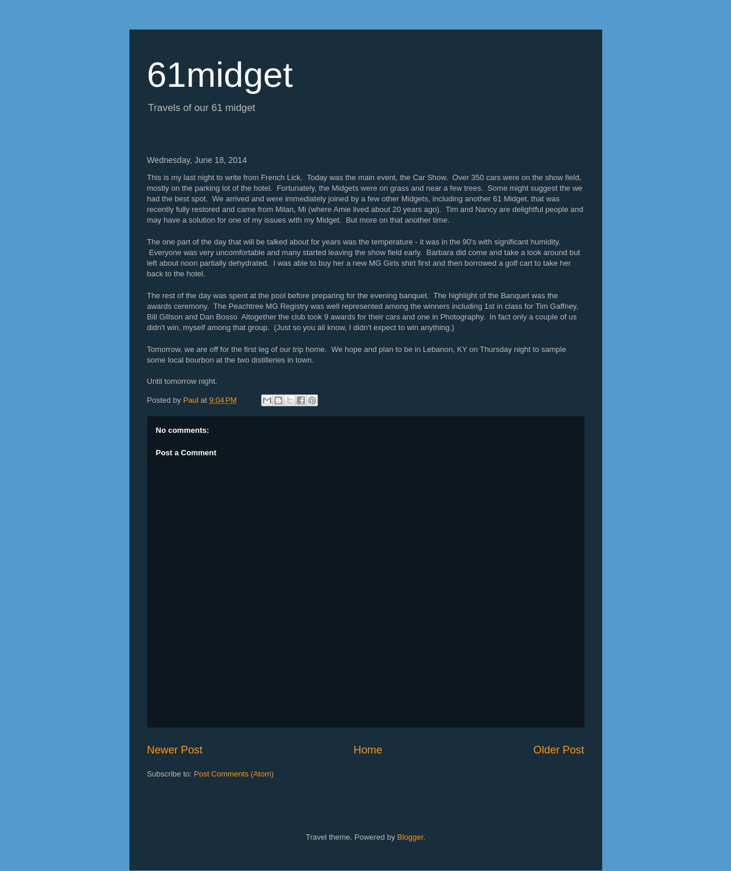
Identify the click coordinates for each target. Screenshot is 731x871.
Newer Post (175, 750)
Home (367, 750)
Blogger (410, 837)
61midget (220, 74)
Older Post (559, 750)
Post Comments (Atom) (234, 773)
